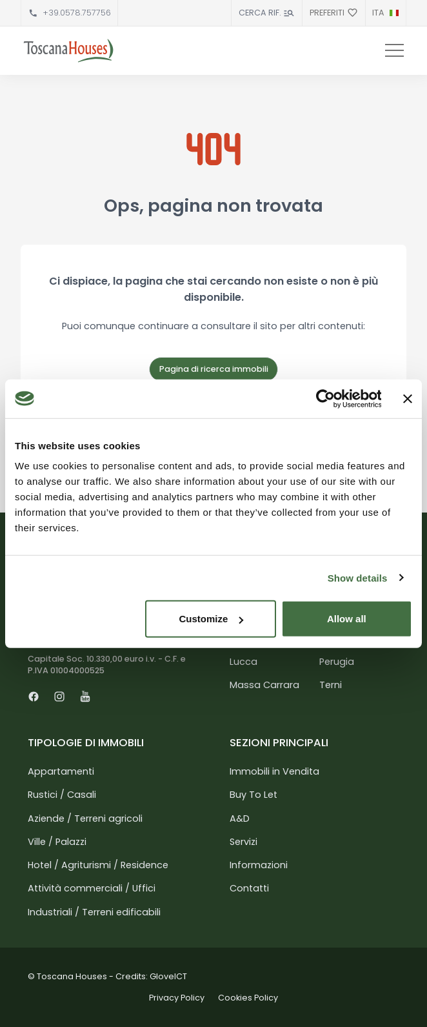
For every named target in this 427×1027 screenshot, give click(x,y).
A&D (240, 818)
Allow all (346, 618)
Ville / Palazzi (57, 841)
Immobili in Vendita (274, 771)
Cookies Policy (248, 997)
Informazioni (259, 865)
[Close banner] (407, 398)
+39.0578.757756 (77, 12)
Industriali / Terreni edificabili (94, 912)
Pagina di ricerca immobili (213, 368)
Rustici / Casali (62, 794)
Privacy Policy (176, 997)
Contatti (249, 888)
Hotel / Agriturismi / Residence (98, 865)
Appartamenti (61, 771)
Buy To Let (253, 794)
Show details (358, 577)
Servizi (243, 841)
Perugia (336, 661)
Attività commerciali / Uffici (91, 888)
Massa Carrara (264, 684)
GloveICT (168, 976)
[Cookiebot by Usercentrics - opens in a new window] (324, 398)
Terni (330, 684)
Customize (211, 618)
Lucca (243, 661)
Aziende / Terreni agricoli (85, 818)
